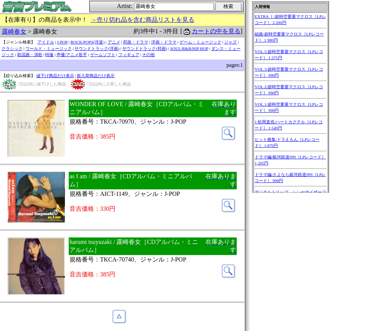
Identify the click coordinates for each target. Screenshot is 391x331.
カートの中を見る (216, 31)
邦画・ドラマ (135, 42)
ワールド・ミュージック (49, 48)
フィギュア (128, 54)
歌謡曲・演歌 (29, 54)
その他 (148, 54)
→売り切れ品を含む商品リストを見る (142, 19)
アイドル (45, 42)
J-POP (62, 42)
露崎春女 (14, 31)
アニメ (114, 42)
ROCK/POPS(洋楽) (88, 42)
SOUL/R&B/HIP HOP (189, 48)
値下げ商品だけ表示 (55, 75)
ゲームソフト (102, 54)
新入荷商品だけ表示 (96, 75)
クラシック (12, 48)
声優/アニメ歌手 (72, 54)
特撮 (49, 54)
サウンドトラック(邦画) (144, 48)
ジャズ (230, 42)
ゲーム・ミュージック (200, 42)
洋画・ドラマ (163, 42)
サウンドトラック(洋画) (96, 48)
